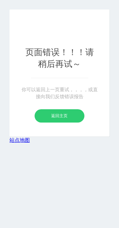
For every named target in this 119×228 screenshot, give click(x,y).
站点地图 (20, 140)
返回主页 (59, 115)
